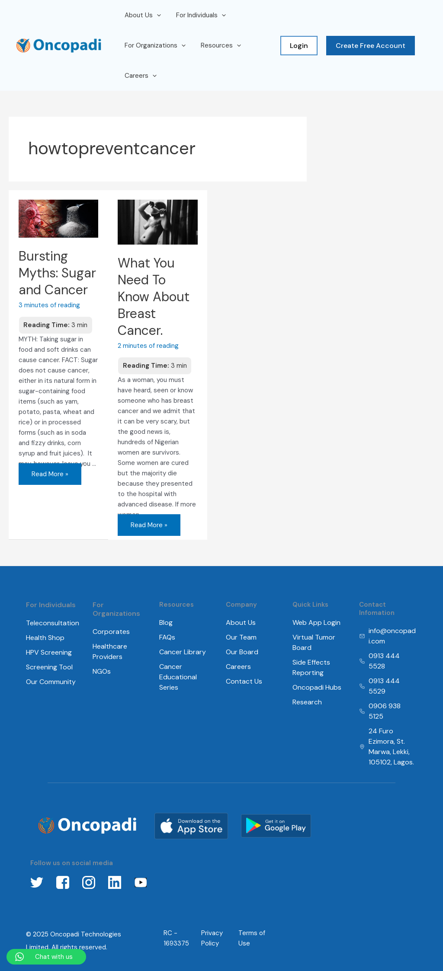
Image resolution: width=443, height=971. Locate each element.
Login (299, 45)
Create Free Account (370, 45)
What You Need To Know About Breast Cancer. (153, 297)
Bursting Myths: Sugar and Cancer (57, 273)
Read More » (49, 470)
